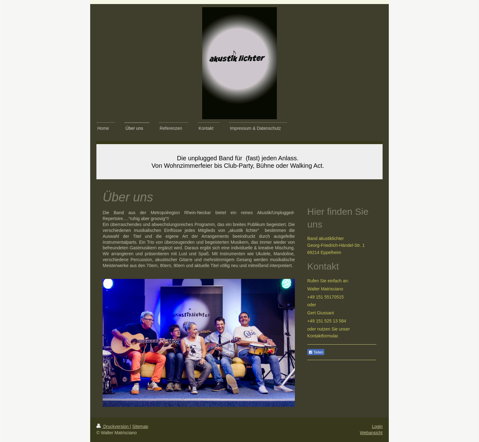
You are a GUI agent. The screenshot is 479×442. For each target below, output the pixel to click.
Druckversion (113, 426)
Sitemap (140, 426)
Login (377, 426)
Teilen (316, 352)
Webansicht (371, 432)
